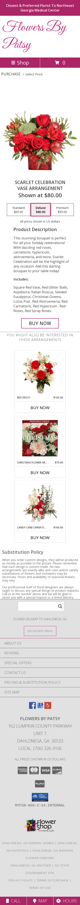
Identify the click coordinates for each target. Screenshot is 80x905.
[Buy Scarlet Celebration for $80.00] (40, 323)
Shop (20, 62)
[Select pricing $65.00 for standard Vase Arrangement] (18, 210)
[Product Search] (41, 606)
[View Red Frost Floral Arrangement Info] (40, 373)
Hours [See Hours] (66, 901)
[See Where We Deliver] (40, 631)
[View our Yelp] (47, 707)
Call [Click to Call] (13, 901)
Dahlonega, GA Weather (31, 865)
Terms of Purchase (53, 880)
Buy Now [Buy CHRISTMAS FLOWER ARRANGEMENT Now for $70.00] (40, 472)
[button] (40, 797)
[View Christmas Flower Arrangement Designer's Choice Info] (40, 438)
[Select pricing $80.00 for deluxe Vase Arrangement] (40, 210)
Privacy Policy (21, 880)
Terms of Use (40, 888)
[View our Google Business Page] (40, 707)
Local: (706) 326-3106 (40, 748)
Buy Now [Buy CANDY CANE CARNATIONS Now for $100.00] (40, 537)
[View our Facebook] (32, 707)
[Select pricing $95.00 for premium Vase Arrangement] (62, 210)
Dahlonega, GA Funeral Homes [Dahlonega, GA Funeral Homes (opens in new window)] (28, 843)
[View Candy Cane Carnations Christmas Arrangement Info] (40, 503)
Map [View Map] (40, 901)
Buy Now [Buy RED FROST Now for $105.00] (40, 407)
